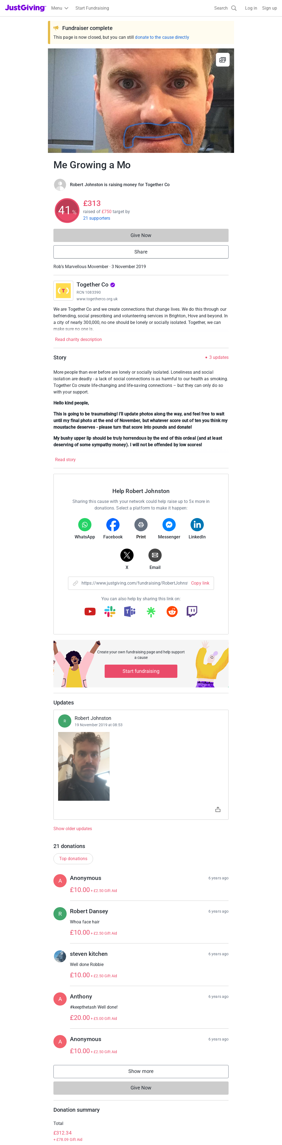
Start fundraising (141, 671)
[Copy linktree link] (151, 613)
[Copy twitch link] (191, 612)
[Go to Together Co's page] (63, 291)
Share (140, 252)
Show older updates (72, 828)
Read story (65, 459)
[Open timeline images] (141, 766)
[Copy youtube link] (90, 612)
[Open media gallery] (141, 100)
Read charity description (78, 339)
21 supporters (96, 218)
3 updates (219, 357)
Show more (146, 1072)
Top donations (73, 858)
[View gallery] (223, 60)
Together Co (96, 284)
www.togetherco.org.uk (97, 299)
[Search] (225, 8)
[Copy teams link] (129, 612)
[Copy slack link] (109, 612)
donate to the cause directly (162, 37)
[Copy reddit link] (172, 612)
